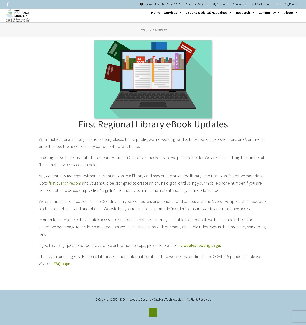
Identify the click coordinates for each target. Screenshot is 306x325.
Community (269, 13)
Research (245, 13)
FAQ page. (62, 263)
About (291, 13)
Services (173, 13)
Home (155, 12)
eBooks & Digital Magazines (209, 13)
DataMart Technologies (168, 297)
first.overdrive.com (65, 183)
